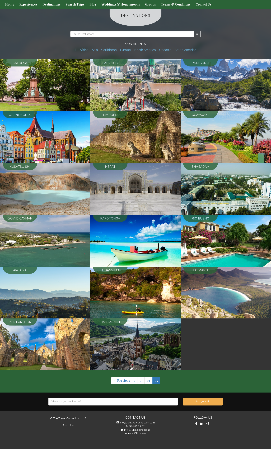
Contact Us (203, 4)
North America (145, 50)
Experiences (28, 4)
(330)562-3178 (137, 426)
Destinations (51, 4)
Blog (93, 4)
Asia (95, 50)
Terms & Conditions (175, 4)
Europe (125, 50)
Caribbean (109, 50)
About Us (68, 425)
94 (148, 380)
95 (156, 380)
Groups (150, 4)
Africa (84, 50)
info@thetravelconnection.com (137, 422)
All (74, 50)
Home (9, 4)
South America (185, 50)
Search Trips (75, 4)
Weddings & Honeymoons (121, 4)
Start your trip (202, 401)
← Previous (121, 380)
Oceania (165, 50)
